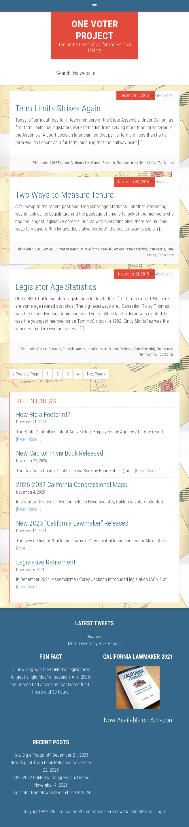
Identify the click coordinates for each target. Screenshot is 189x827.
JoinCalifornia (90, 249)
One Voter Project (94, 29)
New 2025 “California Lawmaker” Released (72, 523)
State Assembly (127, 163)
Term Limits (147, 163)
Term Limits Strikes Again (58, 108)
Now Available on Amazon (138, 720)
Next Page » (96, 374)
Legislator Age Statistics (56, 287)
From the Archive (74, 349)
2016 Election (59, 163)
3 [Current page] (68, 374)
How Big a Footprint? (43, 415)
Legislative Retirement (45, 562)
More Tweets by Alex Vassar (94, 643)
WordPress (142, 811)
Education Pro (72, 811)
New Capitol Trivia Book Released (59, 453)
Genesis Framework (110, 811)
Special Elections (112, 249)
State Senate (157, 249)
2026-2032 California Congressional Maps (71, 485)
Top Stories (166, 163)
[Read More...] (28, 439)
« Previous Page (26, 374)
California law (80, 163)
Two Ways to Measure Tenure (64, 195)
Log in (161, 811)
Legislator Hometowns (32, 792)
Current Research (103, 163)
